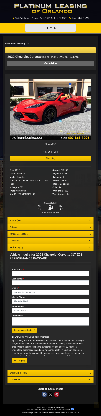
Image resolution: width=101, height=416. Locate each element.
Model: (13, 177)
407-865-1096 (80, 18)
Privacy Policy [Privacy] (60, 407)
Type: (55, 194)
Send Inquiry (19, 360)
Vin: (11, 194)
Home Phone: (18, 306)
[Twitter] (50, 394)
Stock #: (56, 170)
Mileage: (14, 187)
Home (39, 407)
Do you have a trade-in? (24, 330)
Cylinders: (57, 177)
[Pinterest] (56, 394)
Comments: (17, 315)
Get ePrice (50, 63)
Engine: (55, 173)
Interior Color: (59, 184)
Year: (12, 170)
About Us (44, 407)
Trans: (13, 191)
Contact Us (51, 407)
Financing (50, 158)
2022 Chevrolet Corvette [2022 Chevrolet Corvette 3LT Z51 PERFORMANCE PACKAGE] (43, 57)
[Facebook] (44, 394)
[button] (16, 109)
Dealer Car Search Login (34, 409)
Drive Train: (57, 191)
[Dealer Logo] (50, 8)
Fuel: (12, 184)
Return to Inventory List (17, 43)
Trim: (12, 180)
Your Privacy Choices (65, 409)
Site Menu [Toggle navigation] (50, 28)
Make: (12, 173)
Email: (15, 288)
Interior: (56, 180)
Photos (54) (50, 144)
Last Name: (17, 279)
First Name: (17, 269)
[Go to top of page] (96, 405)
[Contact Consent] (13, 337)
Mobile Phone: (18, 297)
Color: (55, 187)
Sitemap (54, 409)
